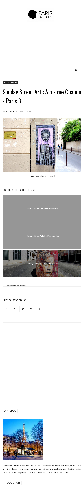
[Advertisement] (47, 48)
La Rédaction (9, 111)
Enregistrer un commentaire (16, 286)
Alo (32, 176)
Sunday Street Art (10, 82)
